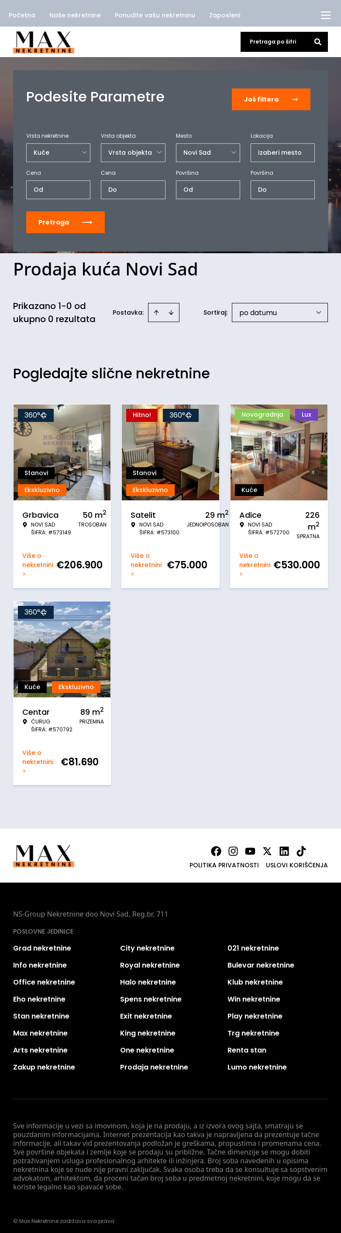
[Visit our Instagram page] (233, 846)
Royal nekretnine (150, 960)
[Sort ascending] (156, 307)
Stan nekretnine (41, 1011)
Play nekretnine (254, 1011)
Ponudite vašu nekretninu (155, 15)
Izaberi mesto (280, 147)
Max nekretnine (40, 1028)
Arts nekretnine (40, 1045)
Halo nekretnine (148, 977)
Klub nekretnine (255, 977)
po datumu (258, 307)
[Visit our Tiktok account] (301, 846)
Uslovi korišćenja (297, 860)
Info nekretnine (40, 960)
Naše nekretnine (75, 15)
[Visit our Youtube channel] (250, 846)
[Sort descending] (171, 307)
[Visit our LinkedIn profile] (284, 846)
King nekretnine (148, 1028)
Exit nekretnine (146, 1011)
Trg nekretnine (253, 1028)
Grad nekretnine (42, 943)
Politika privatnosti (224, 860)
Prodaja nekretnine (154, 1062)
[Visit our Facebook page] (216, 846)
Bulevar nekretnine (260, 960)
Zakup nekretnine (44, 1062)
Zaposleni (224, 15)
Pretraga (65, 217)
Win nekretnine (253, 994)
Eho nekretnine (39, 994)
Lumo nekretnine (257, 1062)
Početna (22, 15)
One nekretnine (147, 1045)
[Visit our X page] (267, 846)
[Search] (318, 42)
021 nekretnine (253, 943)
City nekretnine (147, 943)
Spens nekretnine (151, 994)
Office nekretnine (44, 977)
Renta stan (246, 1045)
